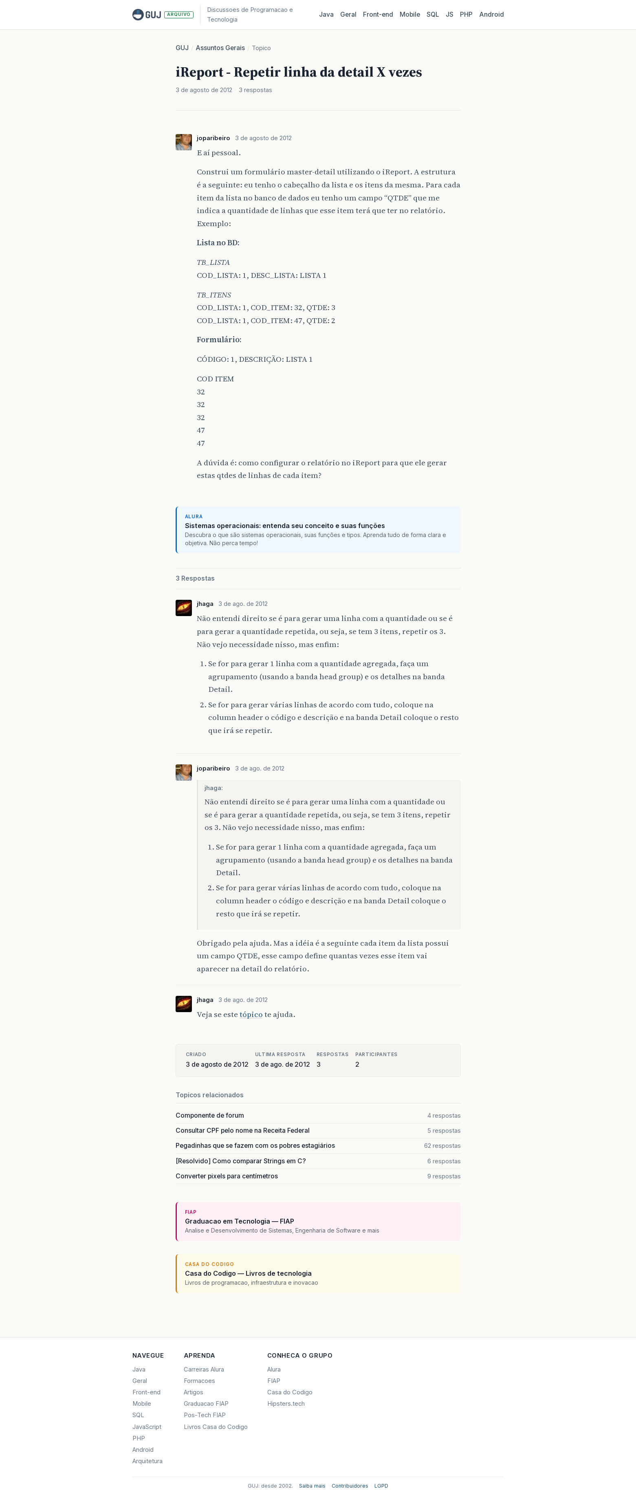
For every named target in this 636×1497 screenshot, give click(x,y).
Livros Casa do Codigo (216, 1427)
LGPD (381, 1486)
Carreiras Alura (204, 1369)
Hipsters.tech (286, 1403)
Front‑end (378, 14)
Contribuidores (350, 1486)
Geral (348, 14)
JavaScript (146, 1427)
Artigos (193, 1392)
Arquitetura (147, 1461)
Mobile (410, 14)
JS (449, 14)
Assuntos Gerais (220, 48)
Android (491, 14)
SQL (433, 14)
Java (326, 14)
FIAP (273, 1381)
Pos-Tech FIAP (205, 1415)
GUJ (182, 48)
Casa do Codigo (289, 1392)
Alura (274, 1369)
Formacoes (199, 1381)
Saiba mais (312, 1486)
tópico (251, 1014)
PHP (466, 14)
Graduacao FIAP (206, 1403)
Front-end (146, 1392)
